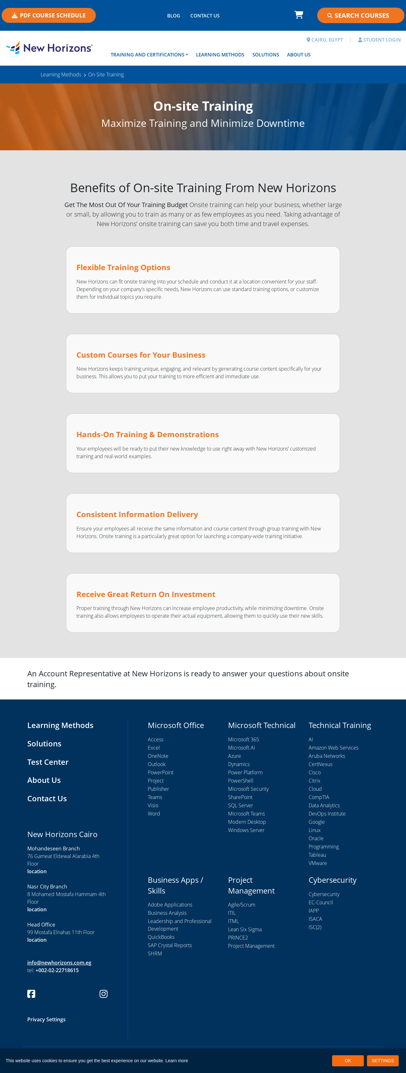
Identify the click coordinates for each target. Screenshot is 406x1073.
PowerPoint (161, 772)
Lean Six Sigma (245, 929)
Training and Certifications (147, 54)
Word (154, 813)
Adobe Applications (170, 904)
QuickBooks (161, 936)
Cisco (315, 772)
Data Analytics (324, 805)
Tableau (317, 854)
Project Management (251, 945)
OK (348, 1060)
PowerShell (240, 780)
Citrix (314, 780)
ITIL (232, 912)
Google (317, 821)
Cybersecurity (324, 894)
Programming (324, 846)
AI (311, 739)
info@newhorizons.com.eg (59, 962)
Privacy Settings (46, 1019)
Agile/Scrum (241, 904)
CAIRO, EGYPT (325, 39)
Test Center (48, 762)
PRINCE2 (238, 937)
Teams (155, 797)
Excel (154, 747)
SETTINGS (383, 1060)
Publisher (158, 788)
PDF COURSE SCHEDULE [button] (49, 15)
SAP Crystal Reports (170, 945)
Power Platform (245, 772)
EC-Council (321, 902)
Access (155, 739)
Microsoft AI (241, 747)
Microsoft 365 (243, 739)
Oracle (316, 838)
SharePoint (240, 797)
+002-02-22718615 (57, 970)
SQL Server (240, 805)
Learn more (177, 1060)
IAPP (314, 910)
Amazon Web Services (333, 747)
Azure (234, 755)
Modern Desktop (247, 821)
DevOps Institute (327, 813)
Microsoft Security (248, 788)
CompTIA (319, 797)
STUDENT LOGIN (379, 39)
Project (156, 780)
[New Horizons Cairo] (50, 47)
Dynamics (239, 764)
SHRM (155, 953)
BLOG (173, 15)
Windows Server (246, 830)
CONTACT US (204, 15)
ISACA (315, 918)
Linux (315, 830)
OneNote (158, 755)
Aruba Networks (327, 755)
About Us (299, 54)
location (37, 871)
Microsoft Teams (246, 813)
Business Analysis (167, 912)
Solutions (265, 54)
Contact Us (47, 798)
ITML (233, 921)
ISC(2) (315, 927)
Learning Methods (220, 54)
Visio (153, 805)
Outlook (157, 764)
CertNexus (320, 764)
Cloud (315, 788)
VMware (318, 863)
